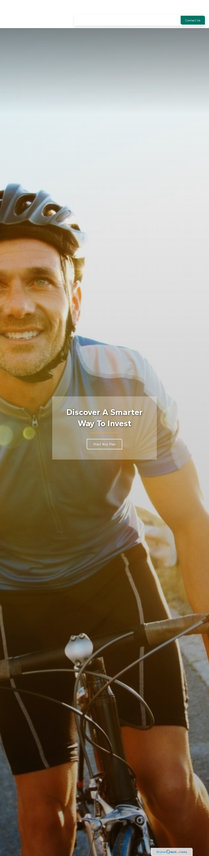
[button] (80, 8)
